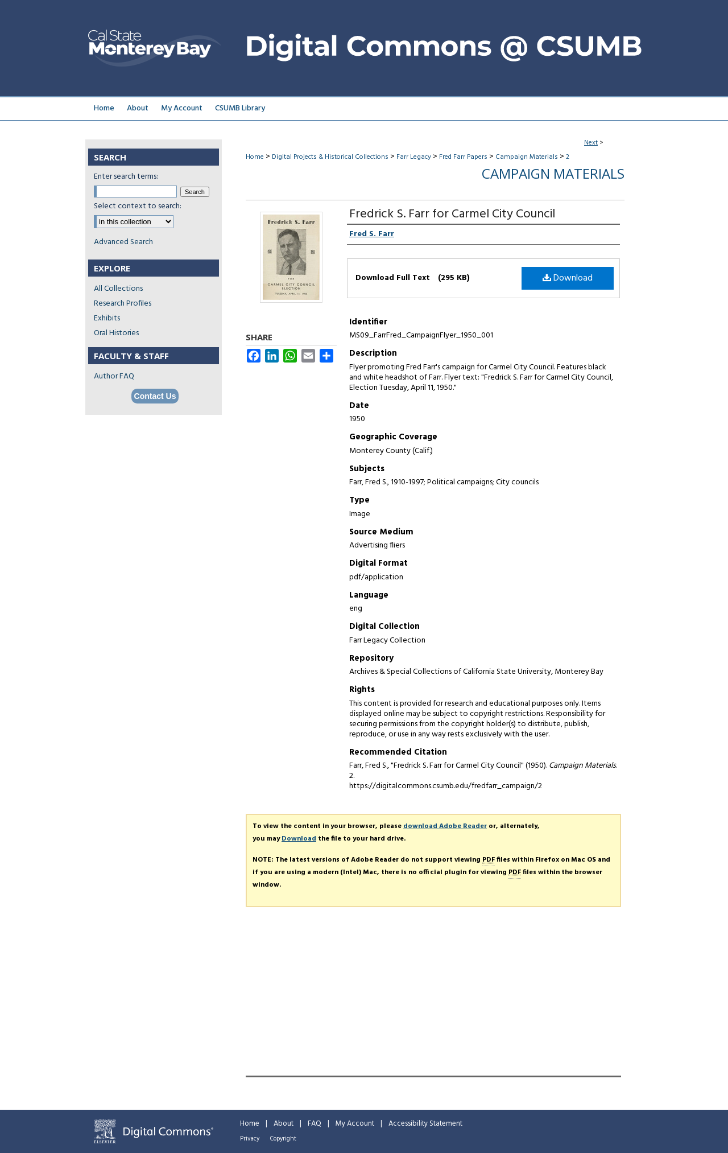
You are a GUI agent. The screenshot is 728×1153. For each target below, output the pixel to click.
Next (591, 143)
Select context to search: (137, 206)
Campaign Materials (526, 157)
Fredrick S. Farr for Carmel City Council (452, 214)
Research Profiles (122, 303)
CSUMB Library (240, 108)
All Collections (118, 288)
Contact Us (155, 396)
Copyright (283, 1139)
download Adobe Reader (445, 826)
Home (255, 157)
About (283, 1124)
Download (568, 278)
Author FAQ (114, 376)
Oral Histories (116, 333)
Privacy (249, 1139)
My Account (355, 1124)
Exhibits (107, 318)
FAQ (314, 1124)
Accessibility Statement (425, 1124)
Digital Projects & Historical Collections (330, 157)
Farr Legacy (413, 157)
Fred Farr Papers (463, 157)
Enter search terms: (126, 176)
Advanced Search (123, 242)
